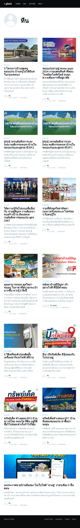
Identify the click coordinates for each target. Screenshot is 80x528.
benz (55, 305)
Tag (24, 4)
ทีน (9, 96)
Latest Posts (48, 519)
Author (32, 4)
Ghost (74, 519)
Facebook (58, 519)
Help (40, 4)
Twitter (67, 519)
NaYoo (6, 519)
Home (18, 4)
